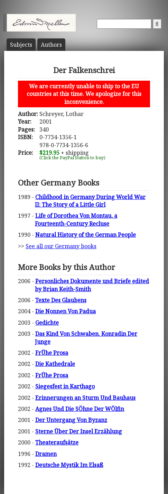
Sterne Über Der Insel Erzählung (78, 431)
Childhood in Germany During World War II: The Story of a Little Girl (90, 200)
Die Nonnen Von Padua (65, 311)
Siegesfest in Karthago (65, 386)
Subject (21, 44)
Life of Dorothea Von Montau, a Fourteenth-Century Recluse (76, 219)
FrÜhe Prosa (51, 353)
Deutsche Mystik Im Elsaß (69, 465)
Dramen (46, 454)
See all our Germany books (61, 246)
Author (51, 44)
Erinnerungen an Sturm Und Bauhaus (85, 398)
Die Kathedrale (55, 364)
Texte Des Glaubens (60, 300)
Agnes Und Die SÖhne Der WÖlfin (79, 409)
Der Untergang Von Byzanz (71, 420)
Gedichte (47, 322)
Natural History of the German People (85, 235)
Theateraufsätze (56, 442)
